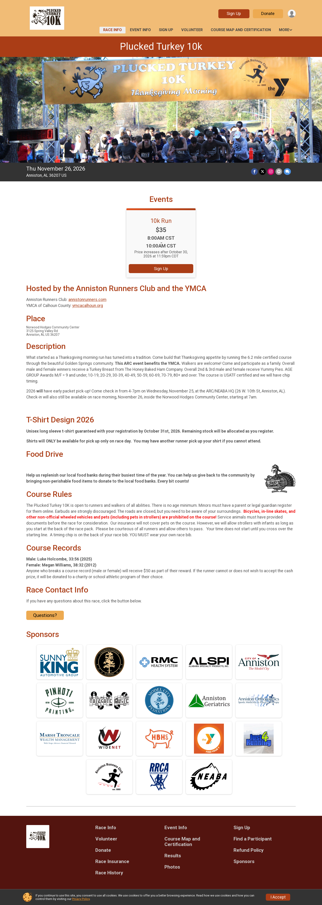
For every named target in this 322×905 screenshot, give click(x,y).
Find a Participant (253, 839)
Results (172, 855)
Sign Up (233, 13)
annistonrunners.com (87, 299)
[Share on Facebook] (255, 171)
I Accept (278, 897)
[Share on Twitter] (263, 171)
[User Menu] (291, 13)
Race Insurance (112, 861)
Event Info (140, 30)
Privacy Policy (81, 899)
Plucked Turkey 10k (161, 46)
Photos (172, 867)
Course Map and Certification (241, 30)
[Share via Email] (279, 171)
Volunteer (192, 30)
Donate (267, 13)
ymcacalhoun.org (87, 305)
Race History (109, 873)
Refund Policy (248, 850)
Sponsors (244, 861)
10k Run (161, 220)
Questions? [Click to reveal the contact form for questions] (45, 615)
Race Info (112, 30)
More (284, 30)
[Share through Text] (287, 171)
